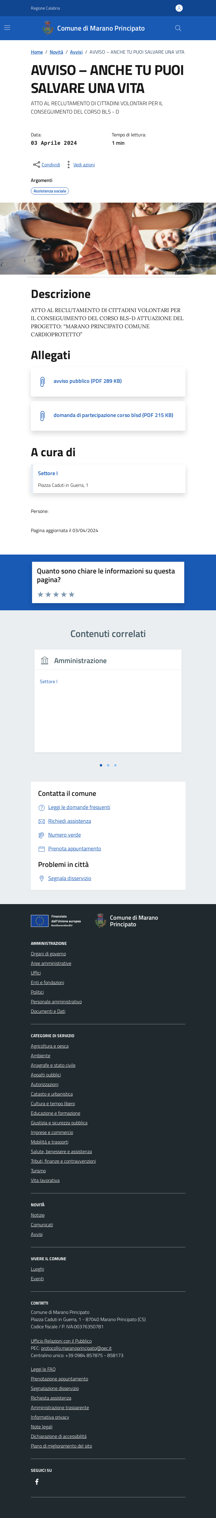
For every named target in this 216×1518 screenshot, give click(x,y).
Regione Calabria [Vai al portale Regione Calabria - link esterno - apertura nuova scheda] (45, 8)
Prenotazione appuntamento (59, 1378)
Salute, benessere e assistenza (61, 1151)
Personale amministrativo (56, 1001)
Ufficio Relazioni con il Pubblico (61, 1340)
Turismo (38, 1170)
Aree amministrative (51, 963)
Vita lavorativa (45, 1180)
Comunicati (42, 1224)
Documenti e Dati (48, 1011)
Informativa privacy (50, 1417)
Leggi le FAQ (43, 1369)
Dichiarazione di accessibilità (59, 1436)
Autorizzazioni (44, 1084)
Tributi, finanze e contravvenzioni (63, 1161)
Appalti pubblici (46, 1074)
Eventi (37, 1278)
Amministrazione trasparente (60, 1407)
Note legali (41, 1426)
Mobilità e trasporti (49, 1141)
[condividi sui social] (46, 164)
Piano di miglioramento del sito (61, 1445)
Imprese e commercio (52, 1132)
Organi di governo (48, 953)
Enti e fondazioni (47, 982)
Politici (37, 992)
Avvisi (37, 1234)
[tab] (101, 765)
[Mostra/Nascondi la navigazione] (7, 27)
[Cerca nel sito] (178, 28)
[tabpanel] (108, 705)
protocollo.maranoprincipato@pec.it (76, 1348)
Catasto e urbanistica (52, 1093)
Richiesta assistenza (51, 1397)
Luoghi (37, 1268)
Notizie (38, 1215)
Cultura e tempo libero (53, 1103)
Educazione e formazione (55, 1113)
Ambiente (40, 1055)
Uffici (36, 972)
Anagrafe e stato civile (53, 1065)
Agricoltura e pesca (50, 1045)
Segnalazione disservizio (55, 1388)
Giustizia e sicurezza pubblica (59, 1122)
